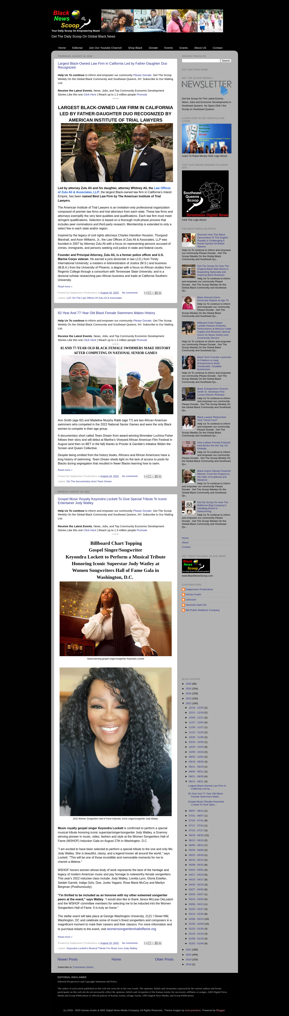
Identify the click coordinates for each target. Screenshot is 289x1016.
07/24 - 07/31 (196, 820)
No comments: (130, 292)
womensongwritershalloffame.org (131, 929)
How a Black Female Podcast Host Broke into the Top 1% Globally (213, 445)
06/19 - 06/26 (196, 835)
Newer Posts (68, 959)
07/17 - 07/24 (196, 825)
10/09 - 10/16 (196, 752)
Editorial (77, 47)
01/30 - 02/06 (196, 923)
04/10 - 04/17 (196, 879)
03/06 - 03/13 (196, 904)
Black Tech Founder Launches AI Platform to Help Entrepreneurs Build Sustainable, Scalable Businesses (214, 363)
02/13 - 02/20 (196, 913)
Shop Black (135, 47)
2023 (189, 698)
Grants (183, 47)
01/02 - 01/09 (196, 943)
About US (200, 47)
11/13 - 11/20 (196, 732)
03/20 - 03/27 (196, 894)
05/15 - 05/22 (196, 859)
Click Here (90, 94)
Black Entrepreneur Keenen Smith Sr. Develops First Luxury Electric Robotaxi (212, 391)
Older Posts (164, 959)
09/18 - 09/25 (196, 761)
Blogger (220, 1010)
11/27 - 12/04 (196, 722)
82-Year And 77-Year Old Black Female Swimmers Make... (205, 795)
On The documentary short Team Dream (89, 481)
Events (168, 47)
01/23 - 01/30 (196, 928)
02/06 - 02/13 (196, 919)
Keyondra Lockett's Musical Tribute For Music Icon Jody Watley (102, 948)
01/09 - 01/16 (196, 938)
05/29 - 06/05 (196, 850)
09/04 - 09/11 (196, 771)
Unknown (191, 599)
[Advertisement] (235, 645)
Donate (153, 47)
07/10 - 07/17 (196, 830)
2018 (189, 964)
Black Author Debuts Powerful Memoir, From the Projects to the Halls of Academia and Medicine (214, 475)
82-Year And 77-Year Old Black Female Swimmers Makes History (106, 313)
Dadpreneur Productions (199, 589)
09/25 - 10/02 (196, 756)
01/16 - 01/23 (196, 933)
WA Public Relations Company (203, 610)
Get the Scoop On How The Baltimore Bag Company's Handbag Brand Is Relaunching (212, 507)
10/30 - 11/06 (196, 737)
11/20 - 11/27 (196, 727)
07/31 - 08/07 (196, 815)
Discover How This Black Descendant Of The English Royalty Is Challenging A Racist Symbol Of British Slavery (212, 240)
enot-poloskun (193, 1010)
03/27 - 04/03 (196, 889)
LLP (69, 298)
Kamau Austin (193, 594)
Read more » (65, 286)
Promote (142, 94)
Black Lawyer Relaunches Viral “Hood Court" (211, 418)
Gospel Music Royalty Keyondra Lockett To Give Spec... (206, 803)
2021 (189, 949)
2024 (189, 693)
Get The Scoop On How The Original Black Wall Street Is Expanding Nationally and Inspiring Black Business (213, 271)
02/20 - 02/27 (196, 909)
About (185, 542)
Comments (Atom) (83, 967)
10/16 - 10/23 (196, 746)
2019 (189, 959)
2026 (189, 683)
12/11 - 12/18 (196, 712)
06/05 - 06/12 (196, 845)
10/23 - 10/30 (196, 742)
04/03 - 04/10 (196, 884)
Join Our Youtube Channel (105, 47)
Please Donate (142, 75)
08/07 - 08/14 (196, 810)
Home (62, 47)
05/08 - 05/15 (196, 864)
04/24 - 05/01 (196, 869)
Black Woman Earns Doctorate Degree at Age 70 (212, 299)
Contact (217, 47)
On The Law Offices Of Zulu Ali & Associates (97, 298)
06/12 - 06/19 (196, 840)
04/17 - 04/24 (196, 874)
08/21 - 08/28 (196, 776)
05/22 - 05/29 (196, 855)
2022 (189, 703)
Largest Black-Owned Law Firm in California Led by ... (207, 787)
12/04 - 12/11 (196, 717)
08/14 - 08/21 (196, 781)
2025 (189, 688)
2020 (189, 954)
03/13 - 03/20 (196, 899)
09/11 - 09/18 (196, 766)
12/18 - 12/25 (196, 707)
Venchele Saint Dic (196, 604)
